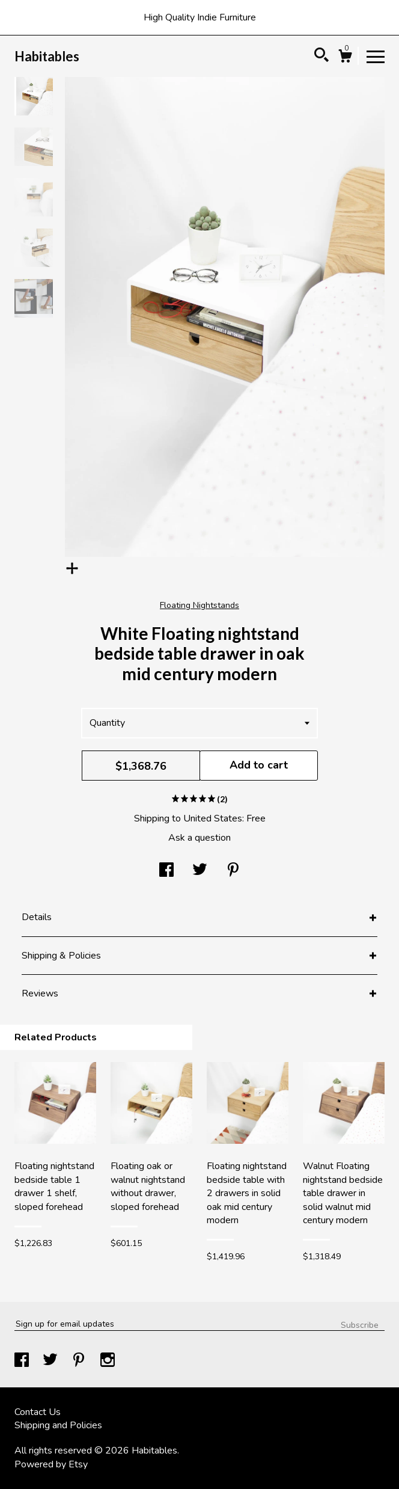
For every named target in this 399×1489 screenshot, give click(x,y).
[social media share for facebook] (166, 871)
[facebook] (22, 1361)
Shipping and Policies (58, 1425)
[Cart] (345, 58)
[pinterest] (80, 1361)
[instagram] (107, 1361)
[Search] (321, 56)
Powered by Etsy (51, 1464)
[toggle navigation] (376, 56)
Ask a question (199, 837)
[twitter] (51, 1361)
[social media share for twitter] (200, 871)
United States (212, 818)
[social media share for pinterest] (233, 871)
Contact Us (37, 1412)
